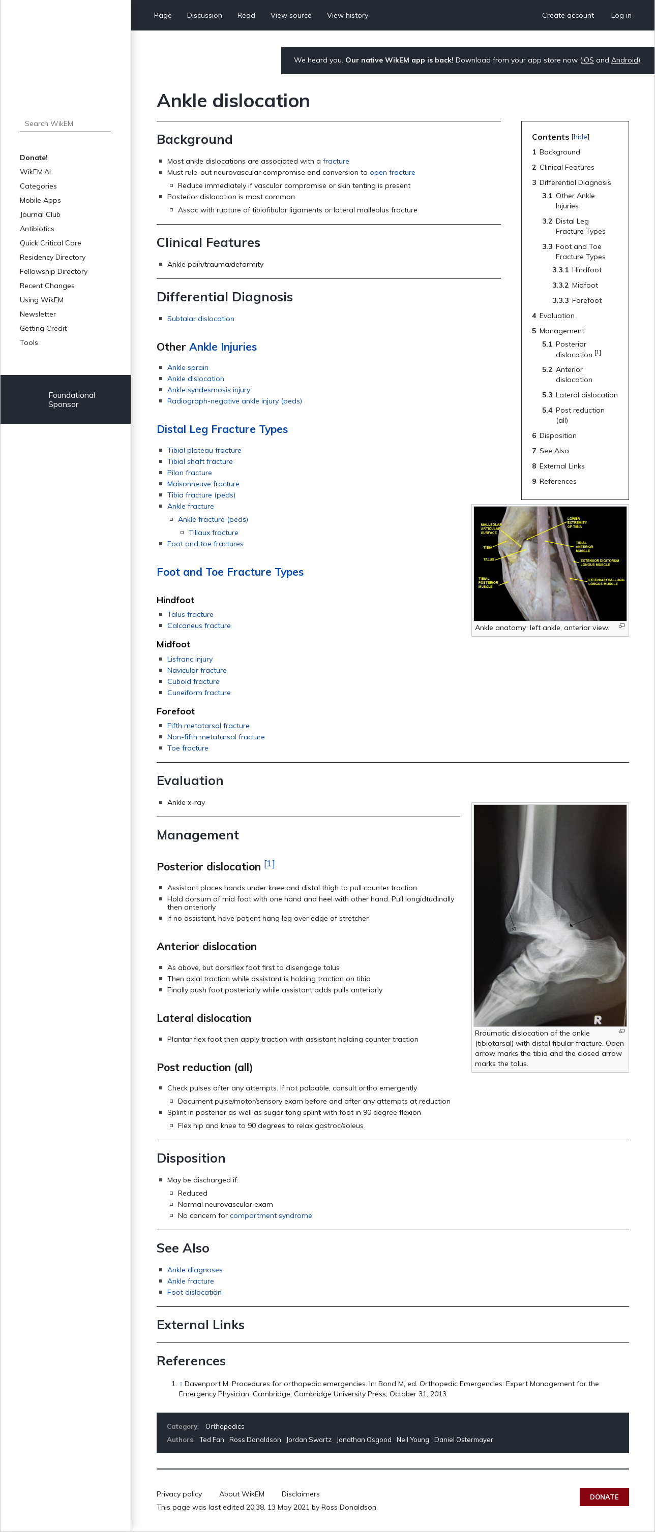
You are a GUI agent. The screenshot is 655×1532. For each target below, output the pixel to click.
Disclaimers (301, 1493)
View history (347, 15)
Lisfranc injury (190, 659)
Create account (568, 15)
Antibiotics (37, 228)
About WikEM (241, 1493)
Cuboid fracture (193, 681)
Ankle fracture (190, 506)
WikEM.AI (35, 171)
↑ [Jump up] (181, 1383)
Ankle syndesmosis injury (208, 389)
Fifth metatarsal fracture (208, 725)
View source (291, 15)
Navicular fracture (197, 670)
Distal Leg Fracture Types (222, 428)
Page (163, 15)
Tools (29, 342)
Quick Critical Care (50, 242)
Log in (621, 15)
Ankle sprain (188, 367)
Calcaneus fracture (199, 625)
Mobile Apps (40, 200)
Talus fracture (190, 614)
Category (182, 1426)
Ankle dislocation (195, 378)
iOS (588, 60)
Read (246, 15)
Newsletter (38, 314)
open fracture (392, 172)
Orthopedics (225, 1426)
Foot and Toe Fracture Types (230, 571)
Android (624, 60)
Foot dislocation (194, 1292)
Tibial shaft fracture (200, 461)
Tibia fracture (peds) (201, 494)
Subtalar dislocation (200, 318)
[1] (269, 862)
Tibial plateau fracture (204, 450)
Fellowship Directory (53, 271)
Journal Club (40, 214)
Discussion (204, 15)
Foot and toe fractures (205, 543)
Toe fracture (188, 748)
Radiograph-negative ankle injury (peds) (234, 400)
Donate (604, 1497)
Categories (38, 186)
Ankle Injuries (223, 346)
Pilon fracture (189, 472)
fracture (336, 161)
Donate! (34, 157)
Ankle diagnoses (195, 1269)
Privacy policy (179, 1493)
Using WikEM (42, 299)
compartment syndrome (271, 1215)
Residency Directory (52, 257)
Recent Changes (47, 285)
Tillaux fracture (214, 532)
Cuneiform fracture (199, 692)
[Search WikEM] (65, 123)
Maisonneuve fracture (203, 483)
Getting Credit (43, 328)
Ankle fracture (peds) (213, 519)
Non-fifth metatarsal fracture (216, 736)
